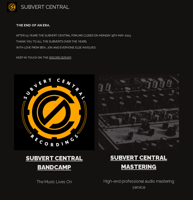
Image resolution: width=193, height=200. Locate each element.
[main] (96, 41)
